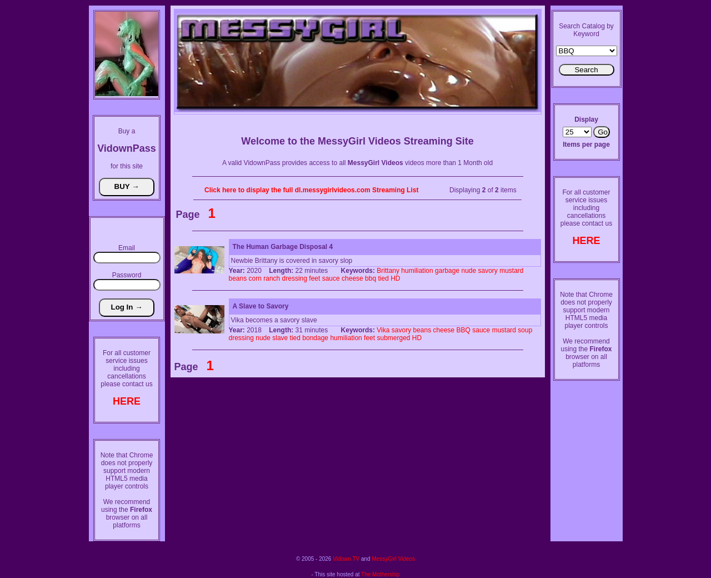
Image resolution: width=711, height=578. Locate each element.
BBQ (463, 330)
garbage (447, 271)
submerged (393, 338)
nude (468, 271)
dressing (294, 278)
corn (255, 278)
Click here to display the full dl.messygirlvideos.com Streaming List (311, 190)
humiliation (417, 271)
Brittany (388, 271)
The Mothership (380, 574)
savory (488, 271)
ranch (271, 278)
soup (525, 330)
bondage (315, 338)
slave (280, 338)
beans (238, 278)
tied (383, 278)
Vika (383, 330)
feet (314, 278)
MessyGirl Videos (393, 559)
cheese (352, 278)
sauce (331, 278)
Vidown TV (346, 559)
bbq (370, 278)
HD (395, 278)
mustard (511, 271)
